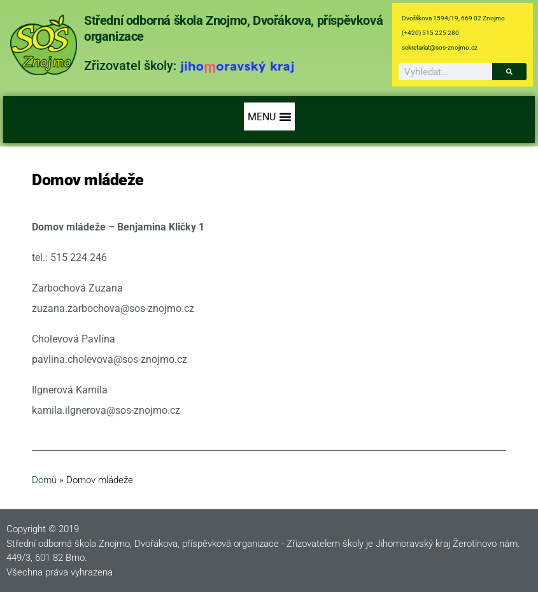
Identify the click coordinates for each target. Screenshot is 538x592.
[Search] (509, 71)
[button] (269, 116)
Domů (44, 480)
